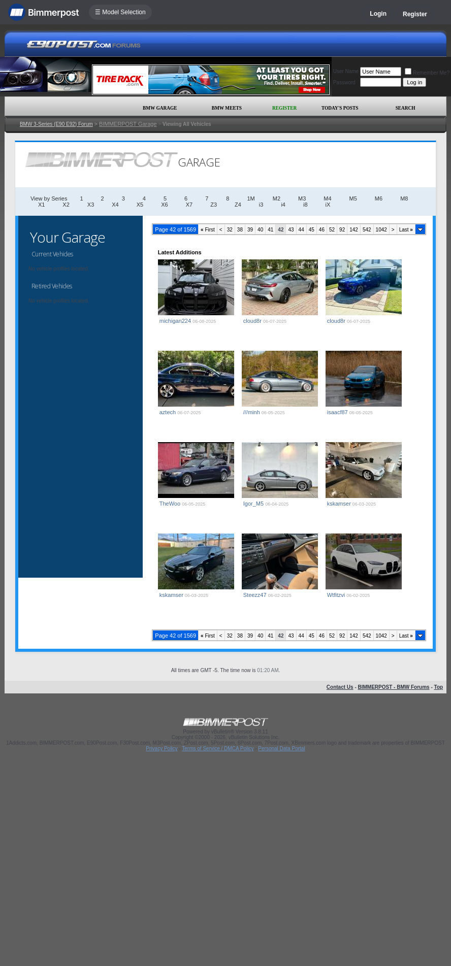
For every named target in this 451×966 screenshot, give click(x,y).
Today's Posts (339, 108)
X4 (115, 205)
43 (291, 229)
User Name (346, 71)
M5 (353, 198)
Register (415, 14)
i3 (261, 205)
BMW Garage (160, 108)
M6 (378, 198)
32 (230, 229)
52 (332, 229)
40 (260, 229)
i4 (283, 205)
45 (311, 229)
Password (344, 82)
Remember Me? (427, 73)
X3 (90, 205)
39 (250, 229)
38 (240, 229)
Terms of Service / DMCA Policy (217, 748)
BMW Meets (227, 108)
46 (322, 229)
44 (301, 229)
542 (367, 229)
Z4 (238, 205)
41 (270, 229)
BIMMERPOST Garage (128, 124)
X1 (41, 205)
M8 (404, 198)
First (208, 229)
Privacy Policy (161, 748)
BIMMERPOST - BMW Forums (394, 687)
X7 (189, 205)
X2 (65, 205)
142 (353, 229)
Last (406, 229)
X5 (140, 205)
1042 (381, 229)
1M (250, 198)
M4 (327, 198)
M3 (302, 198)
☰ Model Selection (120, 12)
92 (342, 229)
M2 (276, 198)
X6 (164, 205)
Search (405, 108)
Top (438, 687)
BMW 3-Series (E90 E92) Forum (56, 124)
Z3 (213, 205)
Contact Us (340, 687)
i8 (305, 205)
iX (328, 205)
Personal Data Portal (281, 748)
